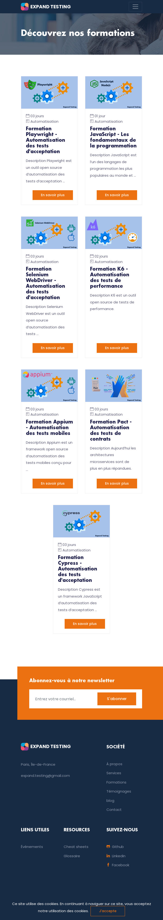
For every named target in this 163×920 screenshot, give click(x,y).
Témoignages (118, 791)
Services (113, 772)
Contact (114, 809)
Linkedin (115, 855)
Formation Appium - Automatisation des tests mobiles (49, 427)
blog (110, 800)
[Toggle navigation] (135, 6)
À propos (114, 763)
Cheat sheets (76, 846)
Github (115, 846)
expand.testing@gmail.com (45, 775)
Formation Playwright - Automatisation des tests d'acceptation (45, 140)
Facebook (117, 864)
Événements (32, 846)
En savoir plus (53, 195)
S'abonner (117, 698)
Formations (116, 782)
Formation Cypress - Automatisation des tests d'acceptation (77, 569)
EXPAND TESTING (46, 6)
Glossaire (72, 855)
